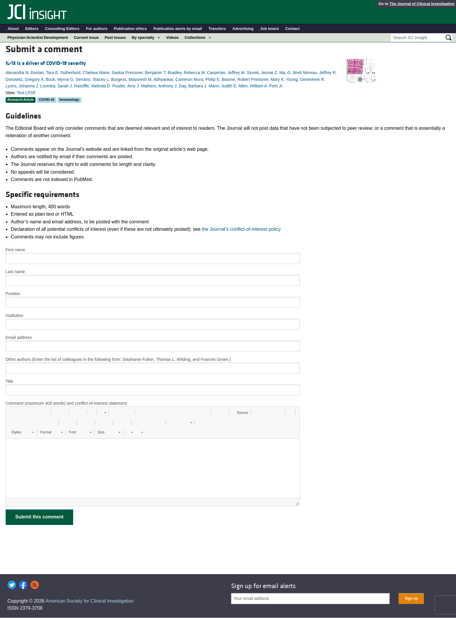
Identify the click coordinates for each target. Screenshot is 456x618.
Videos (172, 37)
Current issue (86, 37)
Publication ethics (130, 28)
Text (20, 92)
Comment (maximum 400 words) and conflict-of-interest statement (66, 403)
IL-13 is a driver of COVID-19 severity (46, 63)
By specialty (143, 37)
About (13, 28)
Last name (15, 271)
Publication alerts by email (177, 28)
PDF (32, 92)
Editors (32, 28)
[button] (12, 413)
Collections (195, 37)
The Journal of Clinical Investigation (422, 3)
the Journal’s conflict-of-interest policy (241, 229)
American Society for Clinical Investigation (89, 600)
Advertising (243, 28)
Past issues (115, 37)
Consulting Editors (62, 28)
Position (13, 293)
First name (15, 249)
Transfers (217, 28)
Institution (14, 315)
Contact (292, 28)
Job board (269, 28)
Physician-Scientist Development (37, 37)
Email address (19, 337)
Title (9, 381)
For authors (96, 28)
